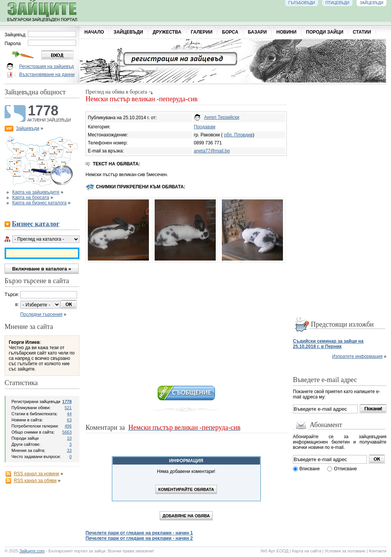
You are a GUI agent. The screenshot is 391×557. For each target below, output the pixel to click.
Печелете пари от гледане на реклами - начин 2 (139, 538)
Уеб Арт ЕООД (274, 551)
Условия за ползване (345, 551)
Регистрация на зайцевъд (46, 66)
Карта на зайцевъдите (36, 192)
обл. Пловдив (238, 135)
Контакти (377, 551)
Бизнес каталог (36, 224)
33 (69, 450)
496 (68, 426)
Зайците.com (32, 551)
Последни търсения (41, 314)
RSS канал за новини (36, 473)
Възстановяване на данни (46, 74)
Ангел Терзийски (221, 117)
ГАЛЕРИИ (202, 32)
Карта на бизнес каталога (39, 203)
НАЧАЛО (94, 32)
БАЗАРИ (257, 32)
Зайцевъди (27, 128)
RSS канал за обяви (35, 480)
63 (69, 420)
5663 (66, 432)
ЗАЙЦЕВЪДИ (128, 32)
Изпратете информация (357, 356)
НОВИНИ (286, 32)
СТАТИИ (362, 32)
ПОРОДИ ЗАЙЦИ (324, 32)
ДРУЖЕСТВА (167, 32)
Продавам (205, 127)
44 (69, 413)
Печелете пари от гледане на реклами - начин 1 (139, 533)
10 (69, 438)
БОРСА (230, 32)
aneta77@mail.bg (212, 151)
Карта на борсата (30, 197)
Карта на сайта (307, 551)
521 (68, 407)
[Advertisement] (186, 321)
